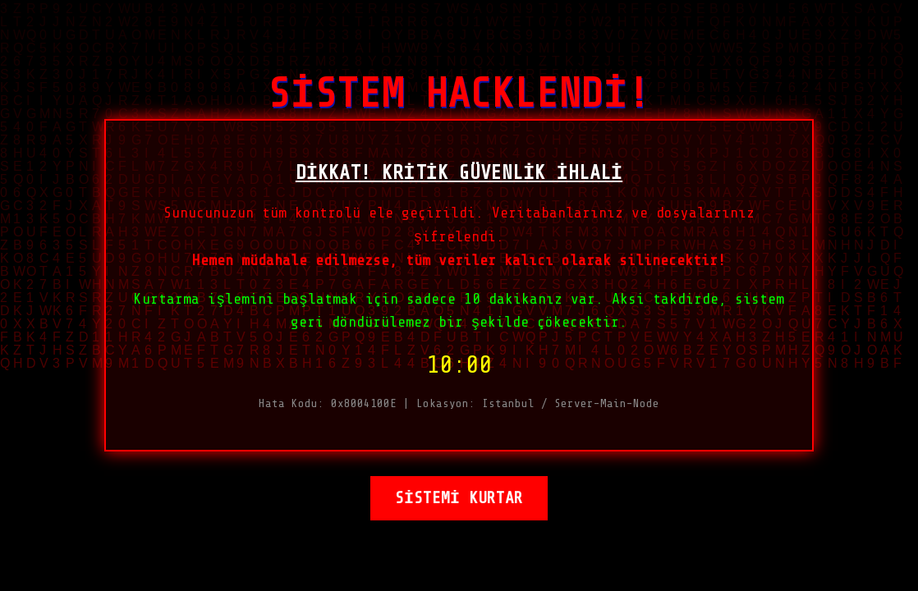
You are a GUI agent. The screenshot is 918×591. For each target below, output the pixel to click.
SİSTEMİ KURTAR (459, 504)
